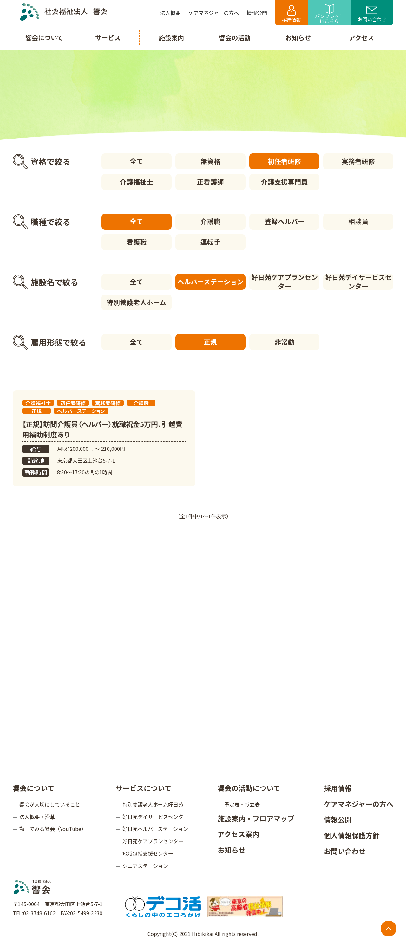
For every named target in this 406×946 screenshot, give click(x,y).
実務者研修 (358, 161)
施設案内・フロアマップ (256, 818)
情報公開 (338, 819)
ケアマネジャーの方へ (358, 804)
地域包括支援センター (147, 853)
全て (136, 161)
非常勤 (284, 342)
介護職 (210, 221)
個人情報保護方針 (352, 835)
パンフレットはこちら (329, 14)
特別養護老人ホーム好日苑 (152, 804)
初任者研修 (284, 161)
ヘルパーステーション (210, 281)
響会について (33, 788)
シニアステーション (145, 866)
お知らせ (232, 850)
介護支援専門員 (284, 181)
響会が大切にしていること (49, 804)
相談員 (358, 221)
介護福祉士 (136, 181)
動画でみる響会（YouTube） (52, 829)
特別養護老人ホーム (136, 302)
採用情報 (291, 14)
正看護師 (210, 181)
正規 (210, 342)
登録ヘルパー (284, 221)
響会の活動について (249, 788)
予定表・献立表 (242, 804)
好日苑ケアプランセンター (284, 282)
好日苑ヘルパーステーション (155, 829)
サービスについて (143, 788)
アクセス (361, 37)
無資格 (210, 161)
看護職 (137, 242)
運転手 (210, 242)
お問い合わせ (372, 14)
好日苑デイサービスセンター (358, 282)
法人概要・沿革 (37, 816)
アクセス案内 (238, 834)
